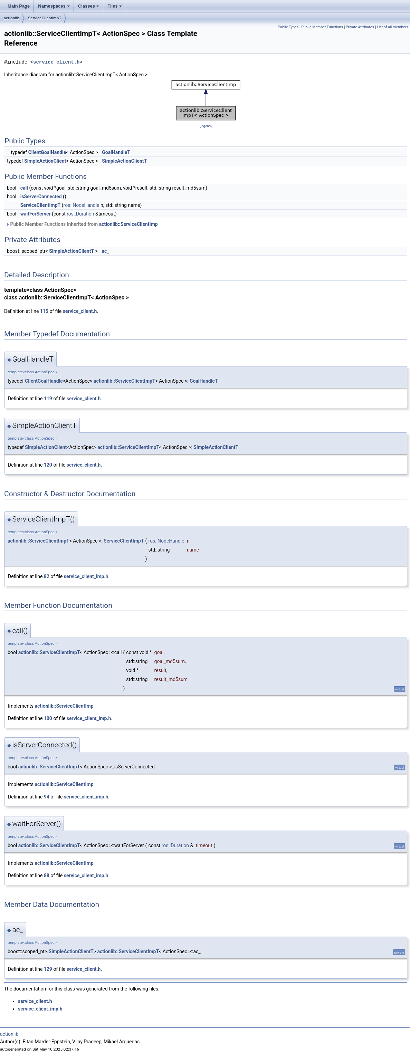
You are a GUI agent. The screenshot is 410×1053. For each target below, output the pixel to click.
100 (48, 718)
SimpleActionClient (45, 161)
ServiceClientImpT (44, 18)
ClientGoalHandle (47, 152)
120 (48, 465)
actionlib (11, 18)
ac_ (105, 251)
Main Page (19, 6)
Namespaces (54, 6)
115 (44, 311)
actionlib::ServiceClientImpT (124, 381)
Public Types (288, 27)
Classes (88, 6)
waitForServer (35, 214)
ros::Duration (80, 214)
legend (206, 126)
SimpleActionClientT (124, 161)
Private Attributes (360, 27)
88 (46, 875)
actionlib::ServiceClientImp (128, 224)
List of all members (392, 27)
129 (48, 969)
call (24, 188)
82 (46, 576)
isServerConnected (41, 196)
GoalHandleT (116, 152)
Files (114, 6)
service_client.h (56, 62)
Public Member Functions (322, 27)
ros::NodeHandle (81, 205)
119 (48, 398)
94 (46, 797)
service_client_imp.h (86, 576)
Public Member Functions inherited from (82, 224)
